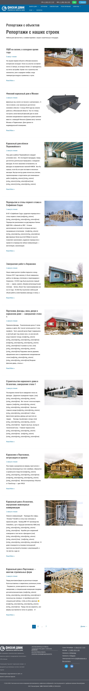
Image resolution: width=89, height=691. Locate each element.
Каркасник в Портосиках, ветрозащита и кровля (17, 457)
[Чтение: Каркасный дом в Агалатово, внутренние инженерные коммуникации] (63, 514)
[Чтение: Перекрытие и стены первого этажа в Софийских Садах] (63, 214)
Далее (84, 627)
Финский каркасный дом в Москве (22, 94)
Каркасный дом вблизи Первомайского (17, 146)
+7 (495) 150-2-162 (65, 2)
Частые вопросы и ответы (39, 646)
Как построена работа (38, 651)
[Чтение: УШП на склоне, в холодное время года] (63, 58)
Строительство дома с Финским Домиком (44, 648)
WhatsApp (73, 653)
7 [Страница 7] (46, 627)
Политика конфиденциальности (41, 653)
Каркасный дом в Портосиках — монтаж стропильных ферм (21, 571)
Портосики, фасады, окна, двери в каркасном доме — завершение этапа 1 (23, 314)
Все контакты (66, 661)
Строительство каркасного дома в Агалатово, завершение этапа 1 (22, 383)
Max (74, 2)
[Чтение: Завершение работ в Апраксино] (63, 276)
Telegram (82, 2)
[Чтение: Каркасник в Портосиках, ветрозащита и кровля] (63, 466)
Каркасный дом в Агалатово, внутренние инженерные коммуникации (19, 505)
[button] (37, 6)
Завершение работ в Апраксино (21, 264)
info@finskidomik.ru (81, 658)
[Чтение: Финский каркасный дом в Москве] (63, 104)
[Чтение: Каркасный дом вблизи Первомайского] (63, 155)
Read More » (10, 81)
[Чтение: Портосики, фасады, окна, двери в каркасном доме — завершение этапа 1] (63, 323)
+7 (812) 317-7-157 (49, 2)
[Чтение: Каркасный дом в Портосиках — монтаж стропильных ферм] (63, 581)
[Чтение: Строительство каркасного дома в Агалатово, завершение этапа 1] (63, 393)
